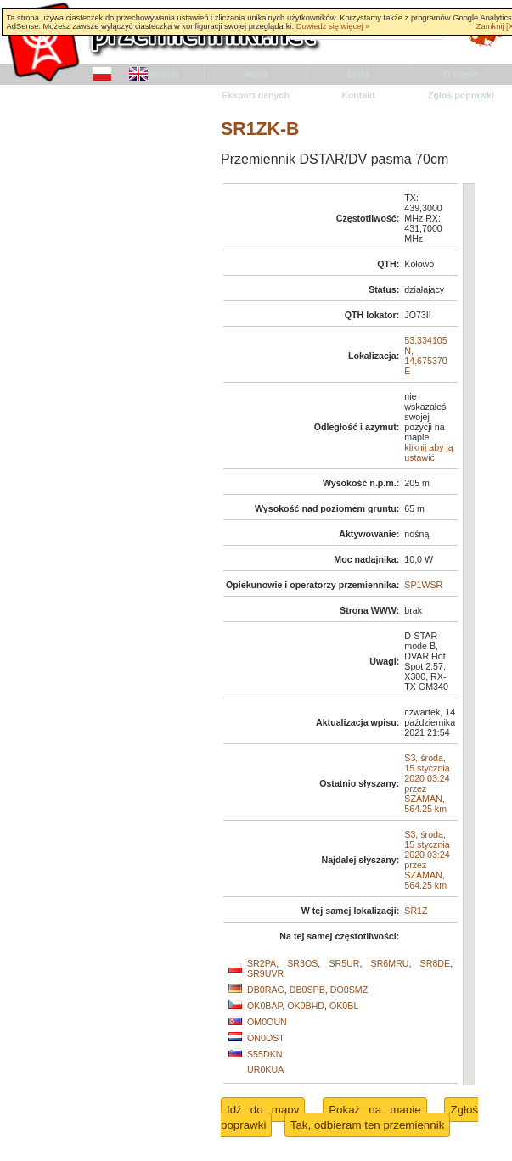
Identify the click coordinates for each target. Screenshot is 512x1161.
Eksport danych (256, 95)
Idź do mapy (263, 1109)
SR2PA (261, 963)
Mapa (255, 74)
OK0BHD (305, 1006)
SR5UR (344, 963)
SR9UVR (265, 973)
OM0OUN (267, 1022)
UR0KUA (265, 1069)
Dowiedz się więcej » (333, 26)
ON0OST (265, 1038)
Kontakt (358, 95)
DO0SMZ (349, 989)
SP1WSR (423, 585)
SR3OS (302, 963)
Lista (358, 74)
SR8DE (435, 963)
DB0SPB (307, 989)
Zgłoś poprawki (461, 95)
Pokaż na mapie (374, 1109)
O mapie (461, 74)
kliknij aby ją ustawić (428, 452)
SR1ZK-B (260, 129)
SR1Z (415, 911)
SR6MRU (390, 963)
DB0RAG (265, 989)
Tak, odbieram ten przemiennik (367, 1125)
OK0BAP (264, 1006)
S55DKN (264, 1054)
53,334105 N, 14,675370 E (425, 355)
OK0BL (343, 1006)
